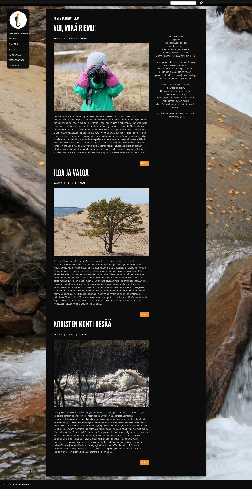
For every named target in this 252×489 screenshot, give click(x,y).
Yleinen (83, 38)
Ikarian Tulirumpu (18, 33)
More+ (144, 163)
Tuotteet (14, 39)
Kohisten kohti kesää (82, 325)
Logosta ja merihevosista (16, 57)
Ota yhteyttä (16, 66)
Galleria (13, 44)
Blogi (12, 50)
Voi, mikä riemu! (75, 29)
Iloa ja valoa (71, 173)
